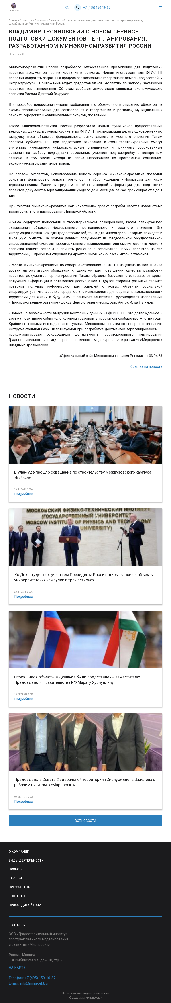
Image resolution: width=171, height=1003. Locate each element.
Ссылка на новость (146, 366)
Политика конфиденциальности (85, 993)
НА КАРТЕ (17, 968)
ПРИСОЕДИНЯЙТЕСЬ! (25, 905)
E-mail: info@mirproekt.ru (28, 983)
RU (77, 7)
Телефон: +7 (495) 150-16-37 (32, 978)
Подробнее (23, 494)
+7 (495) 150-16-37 (96, 7)
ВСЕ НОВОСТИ (85, 821)
